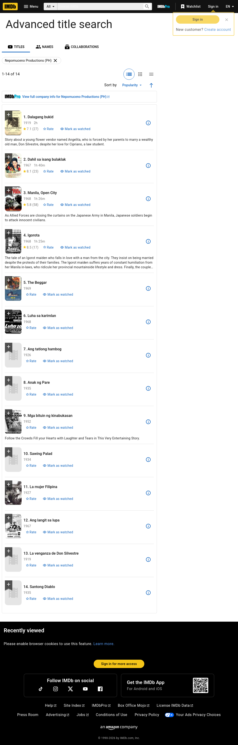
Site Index (74, 705)
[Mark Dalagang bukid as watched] (75, 129)
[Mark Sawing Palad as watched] (58, 465)
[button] (8, 115)
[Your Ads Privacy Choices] (169, 715)
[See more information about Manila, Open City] (148, 198)
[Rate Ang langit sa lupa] (31, 532)
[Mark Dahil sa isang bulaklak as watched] (75, 171)
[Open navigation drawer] (31, 6)
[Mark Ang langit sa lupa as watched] (58, 532)
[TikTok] (40, 688)
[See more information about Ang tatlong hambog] (148, 355)
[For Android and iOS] (200, 685)
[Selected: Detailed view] (129, 74)
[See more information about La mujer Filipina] (148, 493)
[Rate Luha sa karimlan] (31, 328)
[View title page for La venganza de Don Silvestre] (13, 559)
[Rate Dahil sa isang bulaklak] (48, 171)
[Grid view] (140, 74)
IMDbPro (101, 705)
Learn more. (104, 644)
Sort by (110, 85)
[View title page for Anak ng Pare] (13, 388)
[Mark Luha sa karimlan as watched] (58, 328)
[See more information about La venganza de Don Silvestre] (148, 559)
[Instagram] (55, 688)
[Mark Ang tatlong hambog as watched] (58, 361)
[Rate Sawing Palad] (31, 465)
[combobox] (98, 6)
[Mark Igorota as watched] (75, 247)
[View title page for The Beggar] (13, 288)
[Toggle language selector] (228, 6)
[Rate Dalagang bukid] (48, 129)
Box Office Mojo (133, 705)
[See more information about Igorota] (148, 241)
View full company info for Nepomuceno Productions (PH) (65, 97)
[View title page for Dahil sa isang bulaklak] (13, 165)
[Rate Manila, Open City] (48, 204)
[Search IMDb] (98, 6)
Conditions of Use (111, 715)
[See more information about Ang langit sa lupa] (148, 526)
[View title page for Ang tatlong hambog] (13, 355)
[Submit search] (147, 7)
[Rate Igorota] (48, 247)
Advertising (57, 715)
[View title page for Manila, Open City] (13, 198)
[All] (50, 6)
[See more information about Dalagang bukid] (148, 122)
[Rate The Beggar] (31, 294)
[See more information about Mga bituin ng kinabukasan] (148, 421)
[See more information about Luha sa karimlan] (148, 321)
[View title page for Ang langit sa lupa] (13, 526)
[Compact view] (151, 74)
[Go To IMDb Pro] (163, 6)
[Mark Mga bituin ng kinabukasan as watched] (58, 427)
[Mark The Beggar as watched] (58, 294)
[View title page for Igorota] (13, 241)
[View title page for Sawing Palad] (13, 459)
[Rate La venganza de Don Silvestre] (31, 565)
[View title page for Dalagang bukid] (13, 123)
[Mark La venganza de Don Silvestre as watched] (58, 565)
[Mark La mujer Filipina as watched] (58, 499)
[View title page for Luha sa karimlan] (13, 322)
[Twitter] (70, 688)
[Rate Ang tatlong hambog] (31, 361)
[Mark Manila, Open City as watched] (75, 205)
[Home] (10, 6)
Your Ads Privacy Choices (198, 715)
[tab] (16, 46)
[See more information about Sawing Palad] (148, 459)
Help (50, 705)
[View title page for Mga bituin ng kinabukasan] (13, 421)
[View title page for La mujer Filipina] (13, 492)
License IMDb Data (175, 705)
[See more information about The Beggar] (148, 288)
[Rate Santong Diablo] (31, 598)
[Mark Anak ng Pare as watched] (58, 394)
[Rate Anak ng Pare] (31, 394)
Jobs (82, 715)
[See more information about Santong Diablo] (148, 592)
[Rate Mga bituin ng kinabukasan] (31, 427)
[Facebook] (100, 688)
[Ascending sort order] (151, 85)
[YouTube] (85, 688)
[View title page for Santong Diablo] (13, 592)
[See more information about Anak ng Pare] (148, 388)
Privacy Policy (147, 715)
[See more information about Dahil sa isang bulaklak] (148, 165)
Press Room (27, 715)
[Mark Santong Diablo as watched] (58, 599)
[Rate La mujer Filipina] (31, 498)
